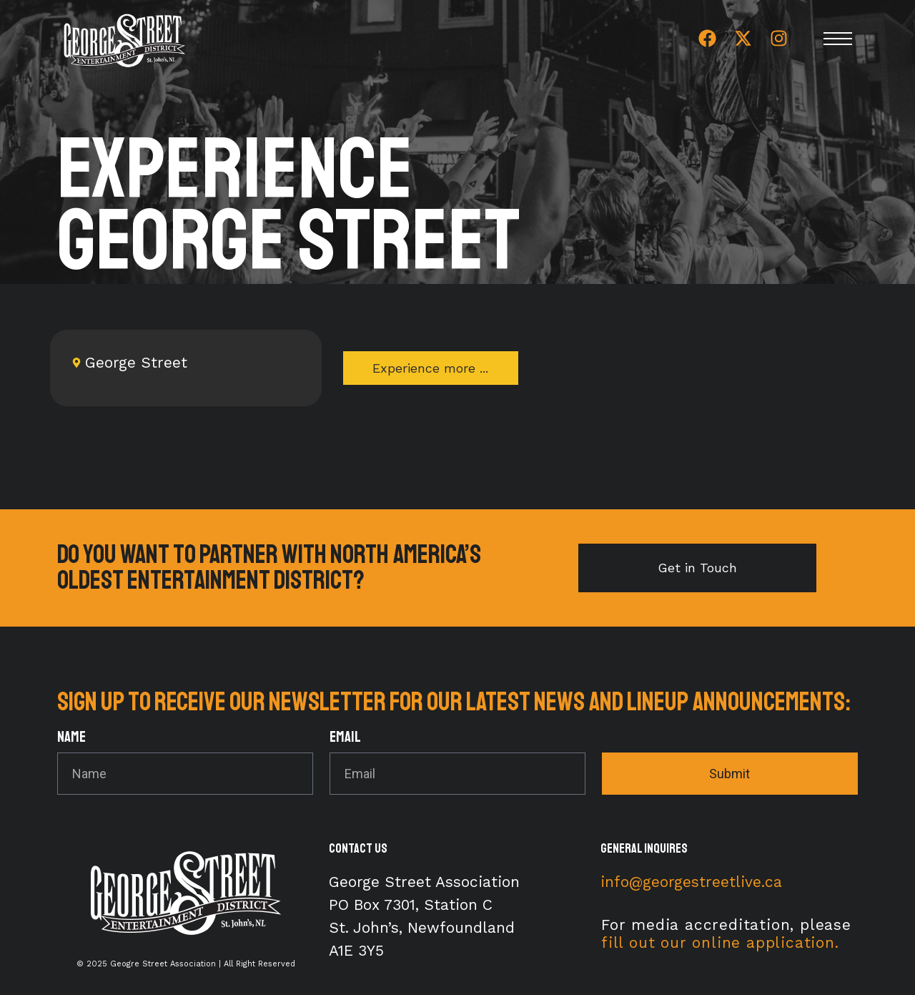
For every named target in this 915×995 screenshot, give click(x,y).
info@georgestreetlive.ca (691, 882)
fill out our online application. (720, 942)
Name (71, 738)
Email (345, 738)
